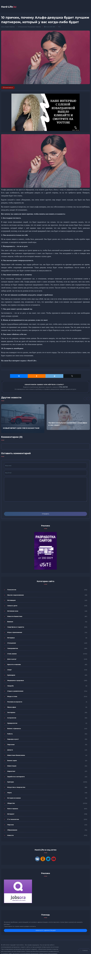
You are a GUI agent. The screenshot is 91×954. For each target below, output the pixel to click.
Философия (11, 708)
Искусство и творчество (16, 788)
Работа (10, 734)
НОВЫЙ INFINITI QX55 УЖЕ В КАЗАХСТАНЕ (21, 429)
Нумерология (12, 724)
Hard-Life (10, 7)
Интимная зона (12, 611)
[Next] (88, 399)
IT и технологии (13, 820)
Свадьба (10, 686)
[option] (22, 419)
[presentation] (18, 507)
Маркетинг (11, 772)
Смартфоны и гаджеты (15, 628)
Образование (12, 830)
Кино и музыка (12, 809)
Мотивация (11, 601)
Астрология (11, 718)
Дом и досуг (11, 660)
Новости (38, 27)
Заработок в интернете (16, 777)
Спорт (9, 670)
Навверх (84, 951)
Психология (23, 27)
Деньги (10, 750)
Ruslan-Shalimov (10, 27)
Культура (10, 782)
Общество (11, 804)
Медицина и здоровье (15, 681)
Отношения (31, 27)
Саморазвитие (12, 649)
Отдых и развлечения (15, 692)
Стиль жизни (12, 654)
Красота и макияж (14, 665)
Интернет (10, 814)
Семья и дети (12, 606)
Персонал (11, 745)
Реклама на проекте (14, 702)
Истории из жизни (14, 798)
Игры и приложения (14, 633)
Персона (10, 825)
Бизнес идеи (12, 761)
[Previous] (85, 399)
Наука (9, 793)
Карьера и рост (13, 740)
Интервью (11, 638)
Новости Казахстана (14, 617)
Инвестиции (11, 766)
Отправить (45, 514)
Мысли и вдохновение (15, 595)
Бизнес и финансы (14, 729)
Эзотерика (11, 713)
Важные (10, 622)
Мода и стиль (12, 697)
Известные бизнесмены (16, 756)
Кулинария (11, 676)
